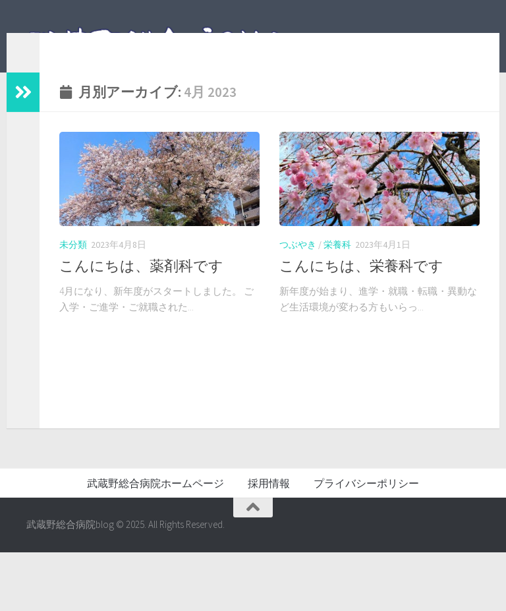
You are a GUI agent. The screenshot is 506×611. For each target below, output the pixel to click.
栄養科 (337, 264)
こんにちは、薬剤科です (141, 285)
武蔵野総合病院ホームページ (155, 542)
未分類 (73, 264)
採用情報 (269, 542)
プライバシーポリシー (366, 542)
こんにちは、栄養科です (361, 285)
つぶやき (297, 264)
